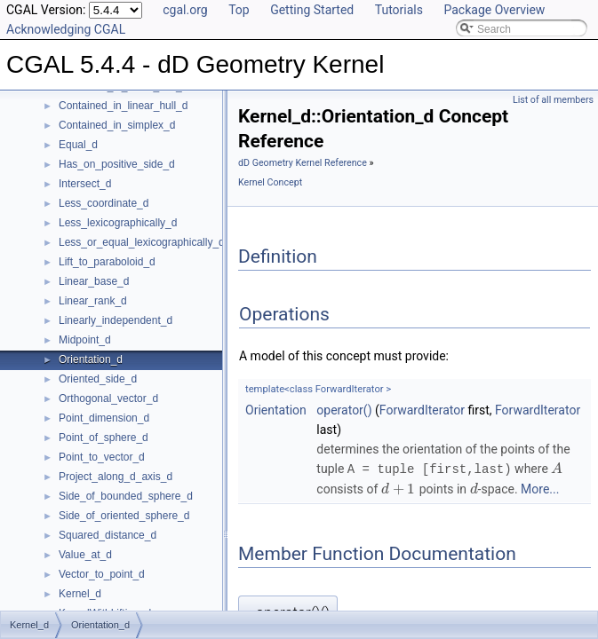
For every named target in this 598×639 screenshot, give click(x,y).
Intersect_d (85, 184)
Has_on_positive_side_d (117, 164)
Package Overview (494, 10)
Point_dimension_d (104, 418)
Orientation (276, 410)
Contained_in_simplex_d (117, 125)
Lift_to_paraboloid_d (107, 262)
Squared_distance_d (107, 535)
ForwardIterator (422, 410)
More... (540, 488)
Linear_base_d (94, 281)
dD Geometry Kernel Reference (302, 163)
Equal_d (78, 144)
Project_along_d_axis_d (115, 476)
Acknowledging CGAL (65, 29)
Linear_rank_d (93, 301)
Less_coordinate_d (103, 203)
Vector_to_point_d (102, 574)
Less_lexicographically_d (118, 223)
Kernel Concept (270, 182)
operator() (343, 410)
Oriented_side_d (98, 379)
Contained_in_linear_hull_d (123, 105)
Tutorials (399, 10)
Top (239, 10)
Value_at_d (85, 554)
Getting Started (312, 10)
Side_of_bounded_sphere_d (126, 496)
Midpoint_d (85, 340)
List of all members (553, 100)
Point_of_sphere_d (103, 437)
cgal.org (185, 10)
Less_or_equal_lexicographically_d (142, 242)
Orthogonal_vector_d (108, 398)
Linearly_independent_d (115, 320)
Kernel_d (80, 594)
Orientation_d (91, 359)
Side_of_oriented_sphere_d (124, 515)
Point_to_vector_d (102, 457)
